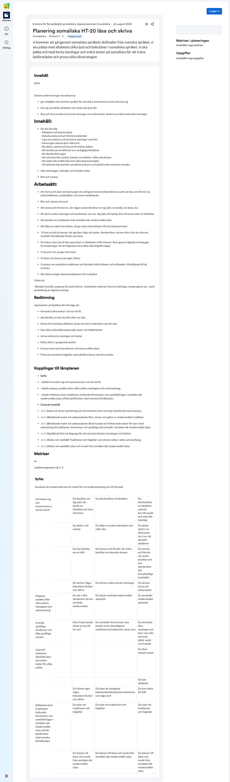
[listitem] (6, 17)
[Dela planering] (152, 24)
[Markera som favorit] (146, 24)
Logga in (214, 11)
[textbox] (94, 422)
